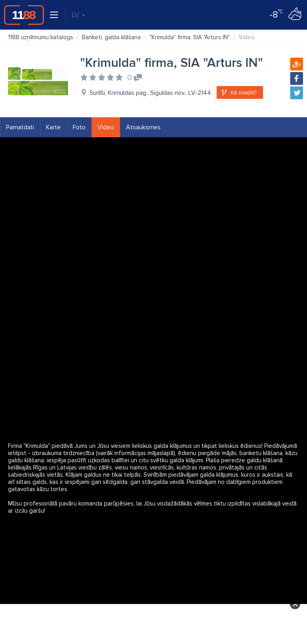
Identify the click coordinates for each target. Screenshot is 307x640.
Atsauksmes (143, 127)
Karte (53, 127)
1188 (24, 15)
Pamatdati (20, 127)
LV (78, 14)
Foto (79, 127)
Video (106, 127)
